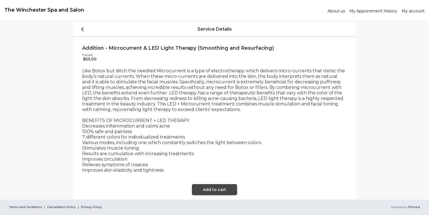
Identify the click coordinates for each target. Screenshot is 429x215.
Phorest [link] (413, 207)
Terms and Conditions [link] (25, 207)
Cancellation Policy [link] (61, 207)
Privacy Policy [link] (91, 207)
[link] (163, 10)
